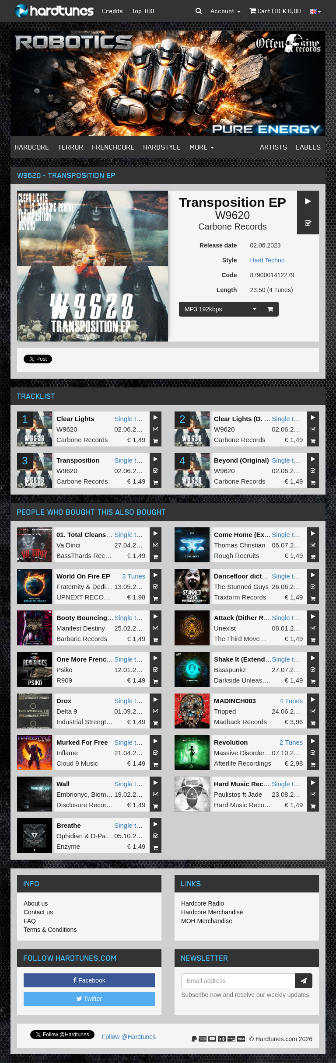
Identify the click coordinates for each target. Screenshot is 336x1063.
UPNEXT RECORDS (87, 597)
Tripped (225, 711)
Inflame (67, 752)
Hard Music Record (244, 784)
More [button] (202, 147)
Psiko (64, 669)
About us (36, 903)
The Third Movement (244, 638)
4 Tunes (291, 700)
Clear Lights (75, 418)
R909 (64, 680)
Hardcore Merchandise (212, 912)
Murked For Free (82, 742)
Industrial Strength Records (96, 721)
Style (229, 260)
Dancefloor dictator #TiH (252, 576)
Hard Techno (267, 260)
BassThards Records (87, 555)
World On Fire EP (83, 576)
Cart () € (275, 10)
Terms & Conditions (50, 929)
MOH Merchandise (206, 920)
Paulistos (227, 794)
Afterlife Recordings (242, 763)
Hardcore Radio (202, 903)
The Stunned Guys (241, 586)
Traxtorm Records (240, 597)
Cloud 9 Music (77, 763)
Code (229, 275)
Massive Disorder (239, 752)
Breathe (68, 825)
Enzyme (68, 846)
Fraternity (70, 586)
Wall (63, 784)
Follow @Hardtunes (129, 1036)
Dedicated (107, 586)
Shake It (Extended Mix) (250, 659)
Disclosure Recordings (89, 805)
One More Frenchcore (90, 659)
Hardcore (32, 147)
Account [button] (226, 10)
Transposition (77, 460)
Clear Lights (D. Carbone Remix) (264, 418)
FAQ (30, 920)
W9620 (232, 215)
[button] (198, 11)
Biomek (102, 794)
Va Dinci (68, 545)
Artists (273, 147)
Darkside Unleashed (243, 680)
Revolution (231, 742)
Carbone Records (232, 226)
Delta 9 (66, 711)
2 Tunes (291, 742)
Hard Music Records (243, 805)
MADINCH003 (235, 700)
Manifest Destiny (80, 628)
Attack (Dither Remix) (247, 617)
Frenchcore (113, 147)
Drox (63, 700)
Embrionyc (72, 794)
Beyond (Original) (241, 460)
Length (227, 289)
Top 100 (143, 10)
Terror (71, 147)
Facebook (89, 980)
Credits (112, 10)
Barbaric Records (81, 638)
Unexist (225, 628)
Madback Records (240, 721)
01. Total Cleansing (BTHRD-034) (107, 534)
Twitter (89, 998)
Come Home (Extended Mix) (257, 534)
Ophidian (69, 836)
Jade (255, 794)
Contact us (38, 912)
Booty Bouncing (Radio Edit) (101, 617)
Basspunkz (230, 669)
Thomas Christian (240, 545)
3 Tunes (133, 576)
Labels (308, 147)
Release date (218, 245)
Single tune (130, 418)
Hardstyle (162, 147)
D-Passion (106, 836)
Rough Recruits (236, 555)
